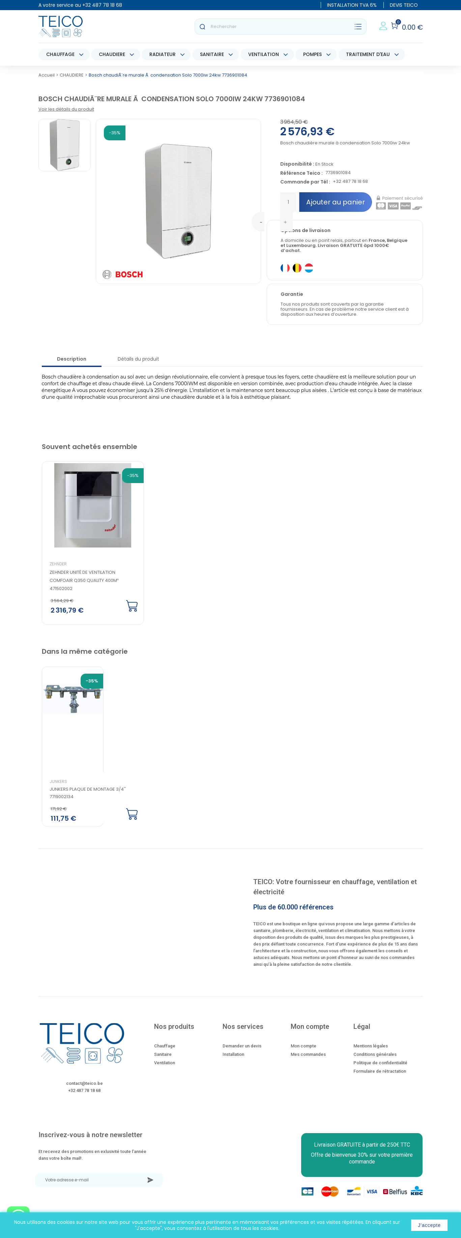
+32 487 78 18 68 (102, 5)
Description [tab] (71, 359)
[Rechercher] (281, 27)
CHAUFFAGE (60, 54)
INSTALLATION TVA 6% (352, 5)
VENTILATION (263, 54)
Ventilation (164, 1066)
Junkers (58, 785)
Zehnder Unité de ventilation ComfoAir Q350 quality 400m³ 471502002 (84, 580)
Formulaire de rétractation (379, 1074)
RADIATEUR (162, 54)
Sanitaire (163, 1058)
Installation (233, 1058)
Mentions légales (370, 1049)
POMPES (312, 54)
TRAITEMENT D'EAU (368, 54)
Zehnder (58, 564)
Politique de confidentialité (380, 1066)
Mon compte (303, 1049)
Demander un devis (242, 1049)
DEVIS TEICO (404, 5)
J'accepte (429, 1225)
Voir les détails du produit (66, 109)
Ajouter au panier (335, 202)
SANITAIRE (212, 54)
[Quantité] (288, 202)
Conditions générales (375, 1058)
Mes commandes (308, 1058)
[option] (87, 543)
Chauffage (164, 1049)
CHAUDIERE (112, 54)
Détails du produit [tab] (138, 359)
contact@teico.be (84, 1087)
